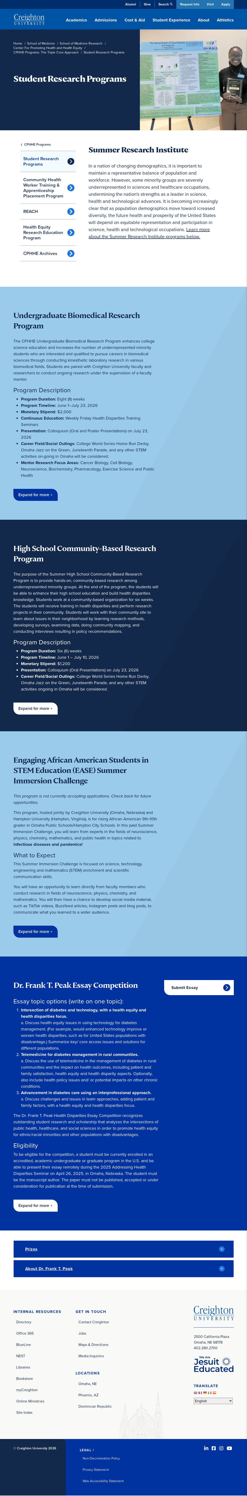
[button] (35, 495)
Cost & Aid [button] (135, 20)
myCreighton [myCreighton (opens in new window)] (27, 1390)
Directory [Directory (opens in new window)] (24, 1322)
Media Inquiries (91, 1356)
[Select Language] (213, 1401)
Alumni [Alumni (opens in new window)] (130, 4)
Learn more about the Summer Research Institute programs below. (149, 233)
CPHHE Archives (40, 253)
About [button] (203, 20)
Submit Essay (184, 988)
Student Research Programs (41, 161)
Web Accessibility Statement (103, 1481)
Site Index (24, 1413)
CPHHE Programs (37, 144)
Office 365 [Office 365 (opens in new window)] (25, 1334)
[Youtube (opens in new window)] (229, 1448)
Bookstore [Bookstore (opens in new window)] (24, 1379)
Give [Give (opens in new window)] (146, 4)
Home (17, 43)
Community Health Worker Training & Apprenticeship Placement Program (43, 187)
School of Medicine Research (81, 43)
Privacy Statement (96, 1470)
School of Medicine (41, 43)
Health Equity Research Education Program (43, 232)
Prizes (31, 1249)
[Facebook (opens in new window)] (214, 1448)
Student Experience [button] (171, 20)
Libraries (23, 1367)
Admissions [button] (106, 20)
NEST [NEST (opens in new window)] (20, 1356)
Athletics (225, 20)
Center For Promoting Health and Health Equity (47, 48)
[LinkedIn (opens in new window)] (206, 1448)
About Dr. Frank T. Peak (49, 1269)
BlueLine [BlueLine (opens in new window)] (23, 1345)
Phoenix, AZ (88, 1395)
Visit (210, 4)
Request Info (189, 4)
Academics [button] (76, 20)
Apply (225, 4)
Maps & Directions (93, 1345)
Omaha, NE (87, 1384)
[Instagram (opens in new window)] (221, 1448)
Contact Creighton (93, 1322)
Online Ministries (30, 1401)
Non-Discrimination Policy (101, 1458)
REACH (30, 211)
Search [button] (163, 4)
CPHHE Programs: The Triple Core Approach (46, 52)
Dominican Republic (95, 1407)
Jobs (82, 1334)
